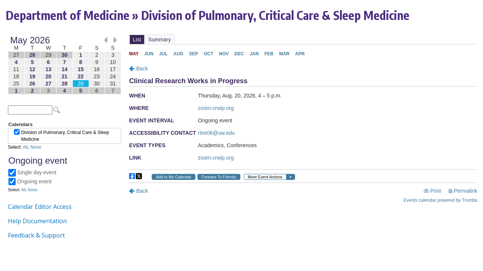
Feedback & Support (36, 235)
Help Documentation (37, 221)
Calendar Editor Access (40, 206)
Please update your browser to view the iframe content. (64, 65)
